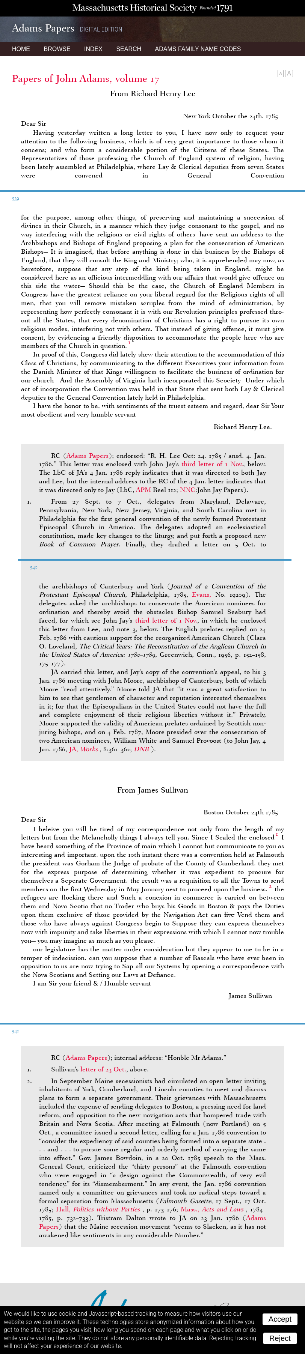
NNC (187, 490)
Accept (280, 1319)
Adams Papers (87, 455)
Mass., (213, 1209)
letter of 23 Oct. (103, 1069)
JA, (84, 749)
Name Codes (198, 49)
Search (128, 49)
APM (143, 490)
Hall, (99, 1209)
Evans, (201, 594)
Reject (280, 1338)
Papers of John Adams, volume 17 (85, 78)
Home (21, 49)
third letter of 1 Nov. (212, 464)
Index (93, 49)
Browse (57, 49)
